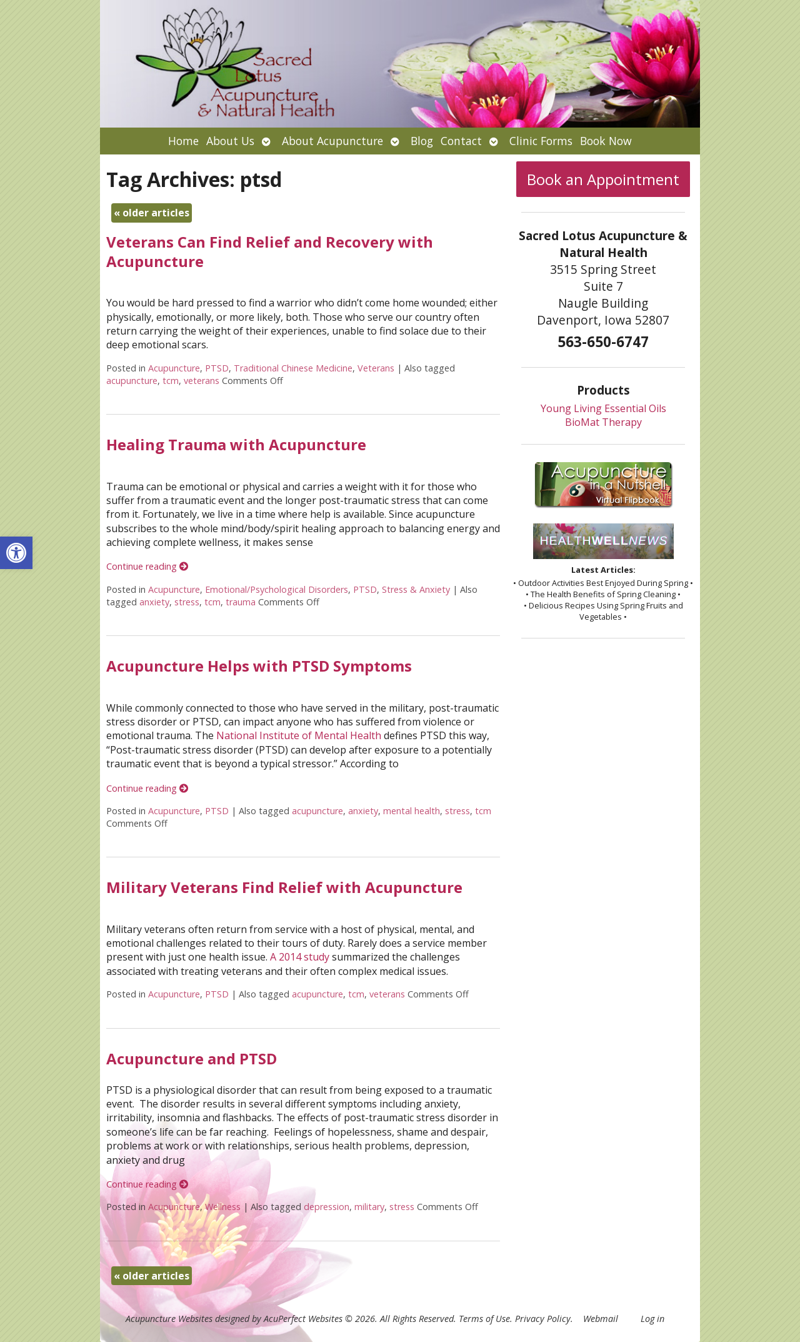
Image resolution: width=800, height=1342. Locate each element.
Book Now (606, 140)
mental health (411, 811)
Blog (422, 140)
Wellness (223, 1207)
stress (186, 602)
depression (326, 1207)
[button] (16, 553)
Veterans (376, 368)
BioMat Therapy (603, 422)
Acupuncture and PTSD (191, 1058)
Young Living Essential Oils (603, 408)
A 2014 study (299, 957)
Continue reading (147, 566)
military (369, 1207)
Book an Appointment (603, 179)
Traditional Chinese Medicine (293, 368)
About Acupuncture (332, 140)
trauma (241, 602)
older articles (151, 212)
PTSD (217, 368)
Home (183, 140)
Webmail (600, 1318)
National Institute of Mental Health (298, 735)
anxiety (154, 602)
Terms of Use (484, 1318)
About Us (230, 140)
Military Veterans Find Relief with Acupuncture (284, 887)
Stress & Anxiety (416, 589)
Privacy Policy (543, 1318)
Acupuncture (174, 368)
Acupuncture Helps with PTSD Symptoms (259, 665)
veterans (201, 380)
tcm (170, 380)
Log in (652, 1318)
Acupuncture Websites (169, 1318)
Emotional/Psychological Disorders (276, 589)
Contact (461, 140)
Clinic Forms (540, 140)
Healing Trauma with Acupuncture (236, 444)
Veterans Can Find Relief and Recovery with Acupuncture (269, 251)
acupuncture (132, 380)
